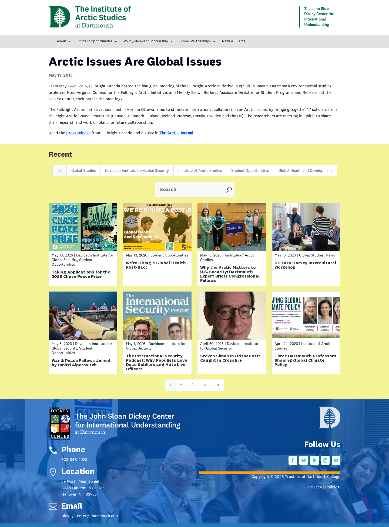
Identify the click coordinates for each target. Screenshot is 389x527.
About (61, 41)
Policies (332, 487)
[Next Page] (205, 385)
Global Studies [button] (83, 171)
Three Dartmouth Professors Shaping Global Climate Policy (305, 360)
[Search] (189, 189)
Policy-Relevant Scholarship (146, 41)
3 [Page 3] (192, 385)
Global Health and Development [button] (305, 171)
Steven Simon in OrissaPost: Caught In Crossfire (230, 358)
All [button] (59, 171)
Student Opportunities (95, 41)
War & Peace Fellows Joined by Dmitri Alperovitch (81, 363)
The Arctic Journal (176, 133)
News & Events (233, 41)
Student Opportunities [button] (250, 171)
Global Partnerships (195, 41)
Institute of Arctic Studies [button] (200, 171)
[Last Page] (217, 385)
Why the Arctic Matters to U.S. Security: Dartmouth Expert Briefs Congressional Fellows (230, 274)
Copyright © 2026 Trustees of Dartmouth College (295, 477)
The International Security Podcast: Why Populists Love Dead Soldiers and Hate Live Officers (156, 362)
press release (78, 133)
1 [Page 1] (170, 385)
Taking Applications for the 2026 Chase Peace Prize (81, 274)
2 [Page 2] (181, 385)
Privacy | (316, 487)
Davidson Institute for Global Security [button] (137, 171)
